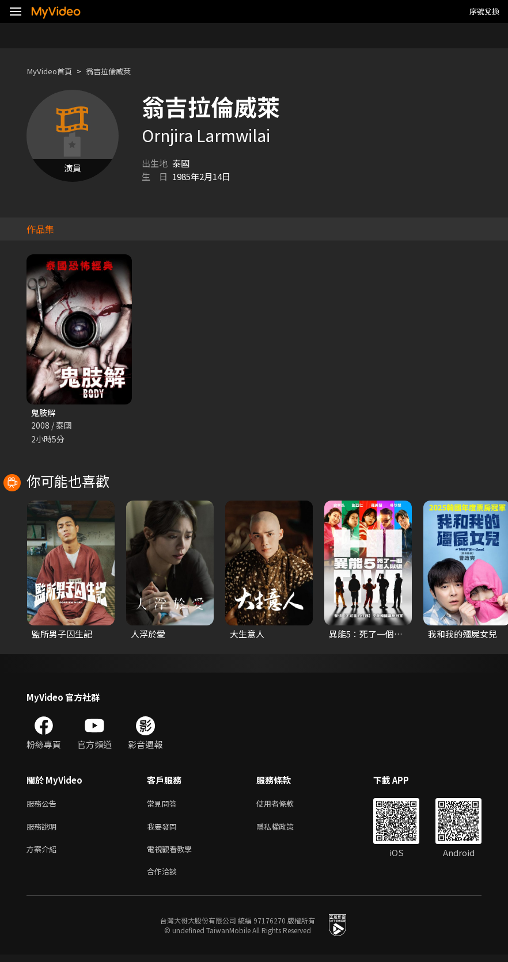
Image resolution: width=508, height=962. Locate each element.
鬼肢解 (44, 413)
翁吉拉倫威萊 (119, 71)
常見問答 (164, 805)
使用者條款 (284, 805)
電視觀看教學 (173, 854)
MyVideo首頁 (52, 71)
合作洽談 (164, 878)
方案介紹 (43, 854)
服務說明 (43, 829)
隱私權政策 (284, 829)
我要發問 (164, 829)
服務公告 (43, 805)
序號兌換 (484, 11)
